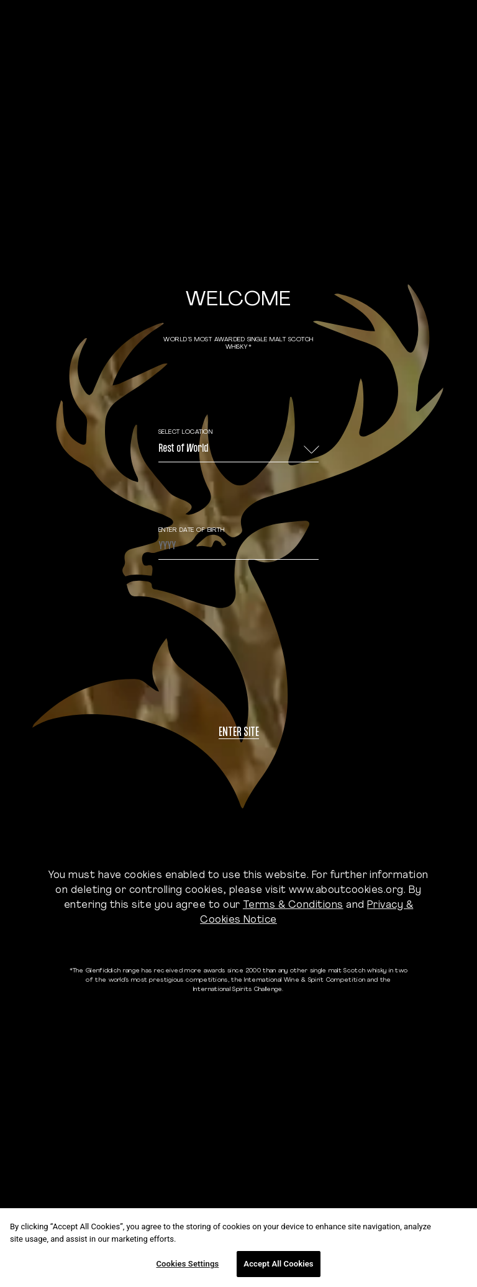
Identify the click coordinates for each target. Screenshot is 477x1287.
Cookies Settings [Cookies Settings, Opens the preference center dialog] (187, 1263)
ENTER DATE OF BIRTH (191, 530)
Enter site (239, 733)
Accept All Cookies (278, 1263)
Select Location (185, 432)
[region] (238, 1247)
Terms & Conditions (293, 905)
